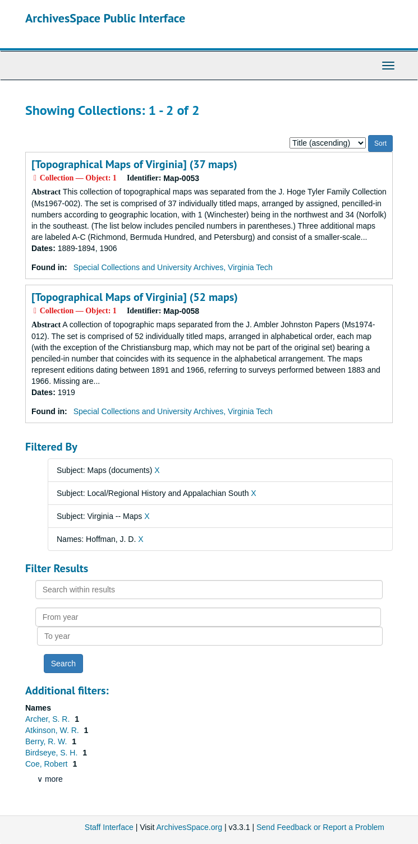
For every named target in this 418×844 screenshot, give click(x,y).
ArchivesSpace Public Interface (105, 18)
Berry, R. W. (47, 741)
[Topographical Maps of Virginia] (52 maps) (134, 297)
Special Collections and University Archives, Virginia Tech (173, 267)
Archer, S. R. (48, 719)
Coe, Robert (47, 763)
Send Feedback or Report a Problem (320, 827)
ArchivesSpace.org (189, 827)
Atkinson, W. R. (53, 730)
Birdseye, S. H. (52, 752)
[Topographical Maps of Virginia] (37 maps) (134, 164)
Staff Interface (109, 827)
